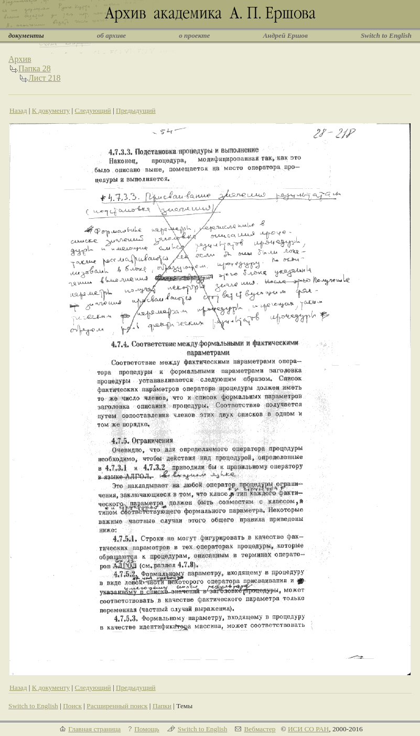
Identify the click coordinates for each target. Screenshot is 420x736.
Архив (19, 59)
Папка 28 (34, 68)
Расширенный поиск (117, 706)
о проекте (194, 35)
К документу (51, 110)
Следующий (92, 110)
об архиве (111, 35)
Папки (162, 706)
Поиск (72, 706)
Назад (18, 110)
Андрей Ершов (285, 35)
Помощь (146, 729)
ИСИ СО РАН (308, 729)
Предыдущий (136, 110)
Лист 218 (44, 77)
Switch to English (386, 35)
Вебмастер (259, 729)
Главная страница (94, 729)
